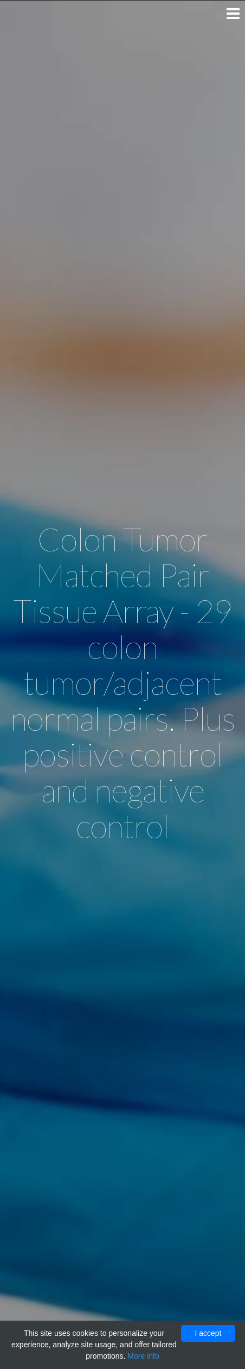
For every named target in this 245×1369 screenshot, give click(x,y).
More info (143, 1356)
